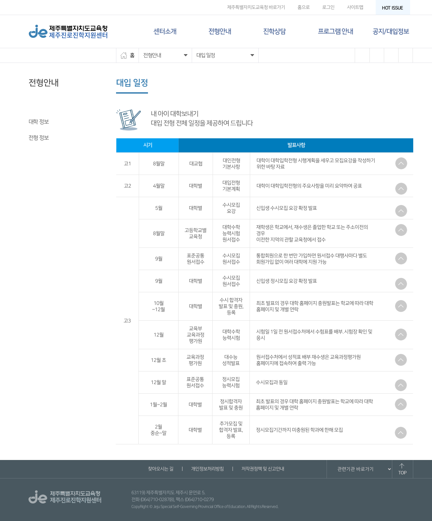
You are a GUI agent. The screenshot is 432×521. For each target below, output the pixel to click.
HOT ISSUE (394, 8)
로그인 (328, 7)
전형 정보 (38, 138)
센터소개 (165, 31)
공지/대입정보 (391, 31)
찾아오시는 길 (160, 469)
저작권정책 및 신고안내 (262, 469)
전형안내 (219, 31)
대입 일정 (38, 106)
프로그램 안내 (335, 31)
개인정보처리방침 (207, 469)
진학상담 (274, 31)
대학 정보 (38, 122)
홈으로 (303, 7)
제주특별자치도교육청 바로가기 (256, 7)
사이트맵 (355, 7)
